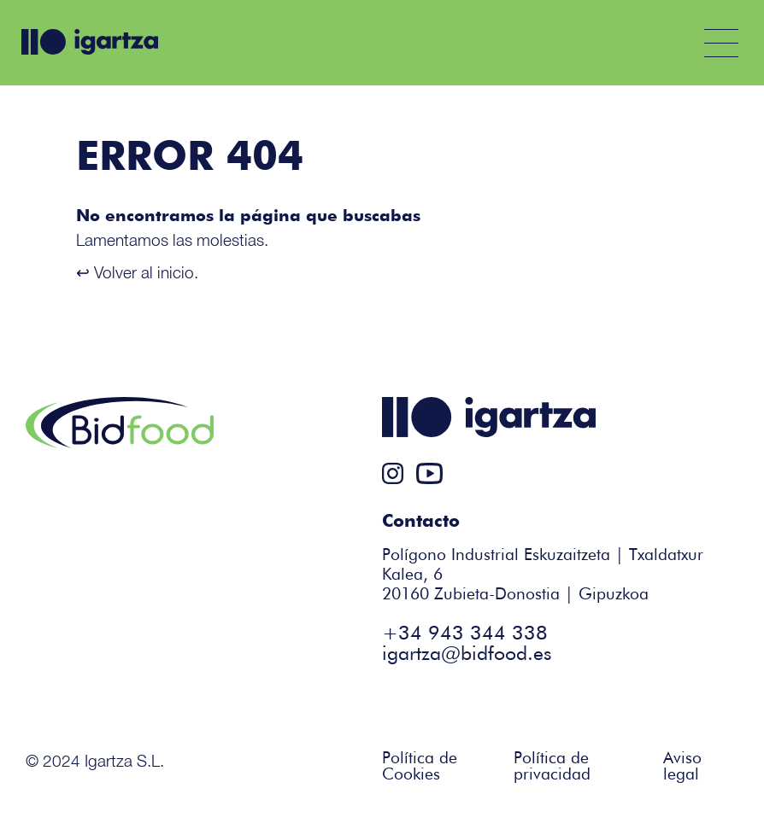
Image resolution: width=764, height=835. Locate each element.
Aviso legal (682, 766)
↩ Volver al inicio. (137, 272)
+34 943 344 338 (465, 634)
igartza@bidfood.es (466, 654)
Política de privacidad (552, 766)
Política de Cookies (419, 766)
